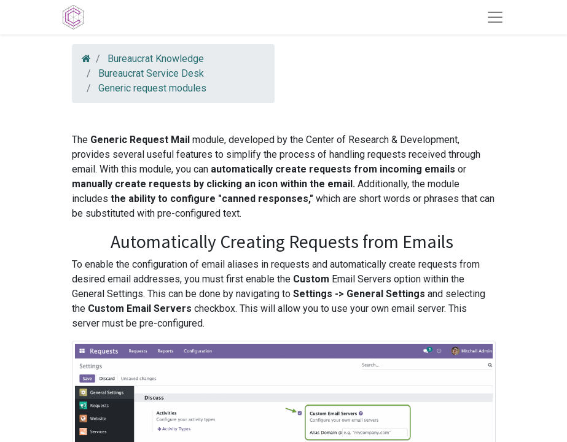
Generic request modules (152, 88)
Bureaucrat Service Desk (151, 73)
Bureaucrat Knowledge (156, 58)
